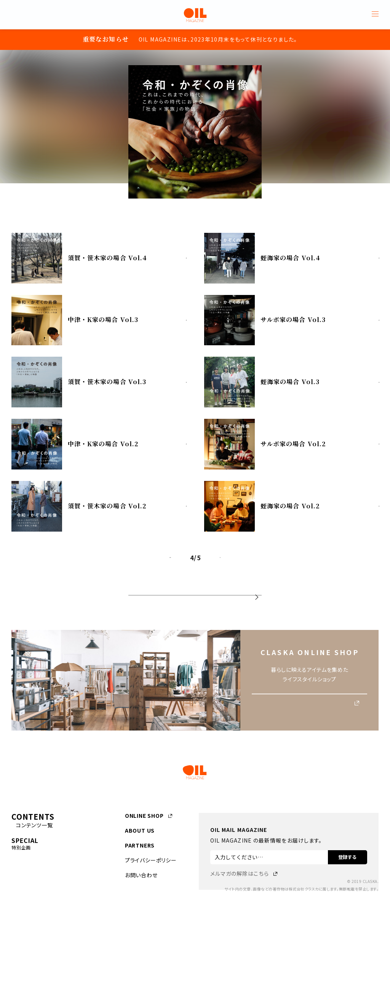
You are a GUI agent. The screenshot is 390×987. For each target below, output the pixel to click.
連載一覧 (195, 621)
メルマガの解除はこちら (239, 908)
